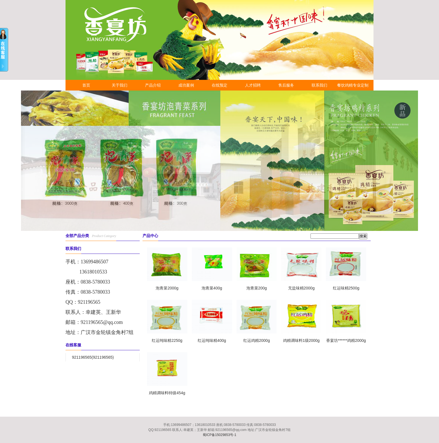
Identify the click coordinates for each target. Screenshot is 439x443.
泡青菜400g (212, 288)
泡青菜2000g (167, 288)
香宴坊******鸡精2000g (346, 340)
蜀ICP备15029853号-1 (219, 435)
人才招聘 (253, 85)
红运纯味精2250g (167, 340)
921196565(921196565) (93, 357)
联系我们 (319, 85)
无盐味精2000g (301, 288)
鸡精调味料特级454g (167, 393)
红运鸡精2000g (256, 340)
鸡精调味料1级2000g (301, 340)
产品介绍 (153, 85)
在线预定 (219, 85)
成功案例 (186, 85)
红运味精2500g (346, 288)
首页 (86, 85)
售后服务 (286, 85)
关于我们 (119, 85)
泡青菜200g (256, 288)
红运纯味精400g (212, 340)
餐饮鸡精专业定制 (352, 85)
